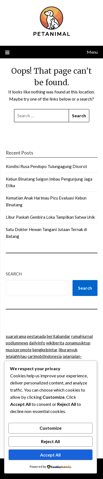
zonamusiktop (77, 342)
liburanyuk (68, 349)
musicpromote (19, 349)
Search (14, 273)
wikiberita (55, 342)
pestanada (36, 336)
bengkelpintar (45, 349)
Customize (51, 427)
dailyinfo (37, 342)
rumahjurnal (82, 336)
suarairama (16, 336)
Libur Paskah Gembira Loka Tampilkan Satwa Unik (50, 217)
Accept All (50, 454)
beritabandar (58, 336)
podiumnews (17, 342)
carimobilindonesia (44, 356)
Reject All (50, 441)
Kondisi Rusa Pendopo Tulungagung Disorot (46, 166)
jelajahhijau (16, 356)
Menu (92, 52)
